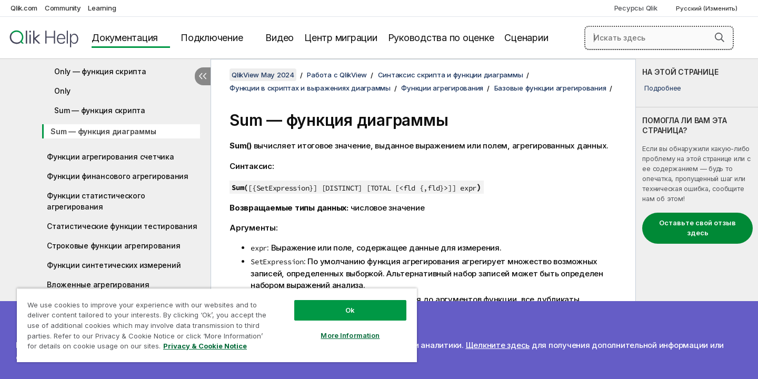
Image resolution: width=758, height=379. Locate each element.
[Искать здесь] (659, 38)
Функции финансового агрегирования (117, 176)
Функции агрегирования (442, 88)
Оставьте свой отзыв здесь (697, 227)
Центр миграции (340, 37)
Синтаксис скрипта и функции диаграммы (450, 75)
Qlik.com (24, 8)
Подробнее (662, 88)
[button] (719, 37)
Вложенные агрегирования (98, 284)
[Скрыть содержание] (203, 76)
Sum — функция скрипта (99, 110)
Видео (279, 37)
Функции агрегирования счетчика (110, 156)
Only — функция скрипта (100, 71)
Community (63, 8)
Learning (102, 8)
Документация (125, 37)
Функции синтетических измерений (114, 265)
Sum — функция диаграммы (103, 131)
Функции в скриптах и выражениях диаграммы (310, 88)
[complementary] (697, 219)
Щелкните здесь (498, 345)
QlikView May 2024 (263, 75)
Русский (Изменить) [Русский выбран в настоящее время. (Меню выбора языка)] (707, 8)
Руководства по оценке (441, 37)
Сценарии (526, 37)
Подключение (212, 37)
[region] (217, 325)
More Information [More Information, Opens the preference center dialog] (350, 335)
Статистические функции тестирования (122, 226)
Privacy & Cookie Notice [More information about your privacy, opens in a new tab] (205, 346)
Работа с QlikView (337, 75)
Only (62, 90)
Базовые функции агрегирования (550, 88)
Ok (350, 310)
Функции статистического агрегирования (96, 201)
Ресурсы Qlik (635, 8)
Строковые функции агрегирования (113, 245)
